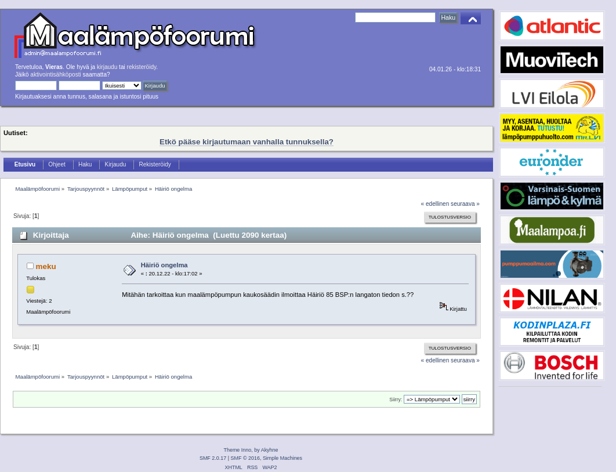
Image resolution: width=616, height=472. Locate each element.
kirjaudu (107, 67)
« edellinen (435, 204)
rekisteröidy (142, 67)
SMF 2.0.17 (213, 458)
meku (46, 266)
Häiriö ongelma (164, 265)
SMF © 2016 (245, 458)
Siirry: (395, 399)
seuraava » (465, 204)
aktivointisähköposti (55, 74)
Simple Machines (282, 458)
